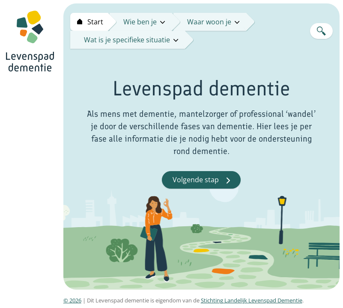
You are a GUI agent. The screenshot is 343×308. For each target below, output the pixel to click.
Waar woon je (213, 22)
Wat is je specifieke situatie (131, 39)
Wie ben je (144, 22)
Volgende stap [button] (201, 179)
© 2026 (72, 300)
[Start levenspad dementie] (89, 22)
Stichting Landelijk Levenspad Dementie (251, 300)
